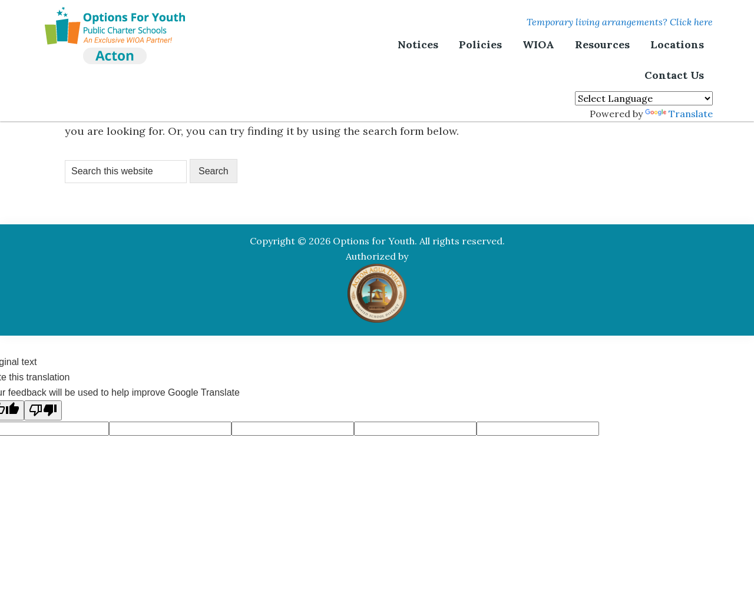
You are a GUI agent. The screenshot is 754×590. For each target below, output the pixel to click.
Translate (679, 114)
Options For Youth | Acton (114, 20)
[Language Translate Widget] (644, 98)
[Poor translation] (43, 410)
